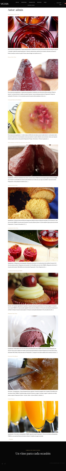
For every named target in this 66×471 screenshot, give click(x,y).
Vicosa (4, 3)
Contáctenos (31, 5)
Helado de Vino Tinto (12, 313)
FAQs (45, 2)
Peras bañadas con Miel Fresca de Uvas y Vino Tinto (19, 142)
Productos (32, 2)
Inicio (17, 2)
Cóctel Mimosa (11, 399)
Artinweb (62, 463)
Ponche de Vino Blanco (13, 356)
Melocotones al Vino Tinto (13, 14)
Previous (10, 439)
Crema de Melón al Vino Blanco (14, 99)
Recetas (39, 2)
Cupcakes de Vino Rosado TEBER (15, 270)
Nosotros (24, 2)
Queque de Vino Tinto (12, 185)
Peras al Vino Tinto (12, 57)
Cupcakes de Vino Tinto (13, 228)
